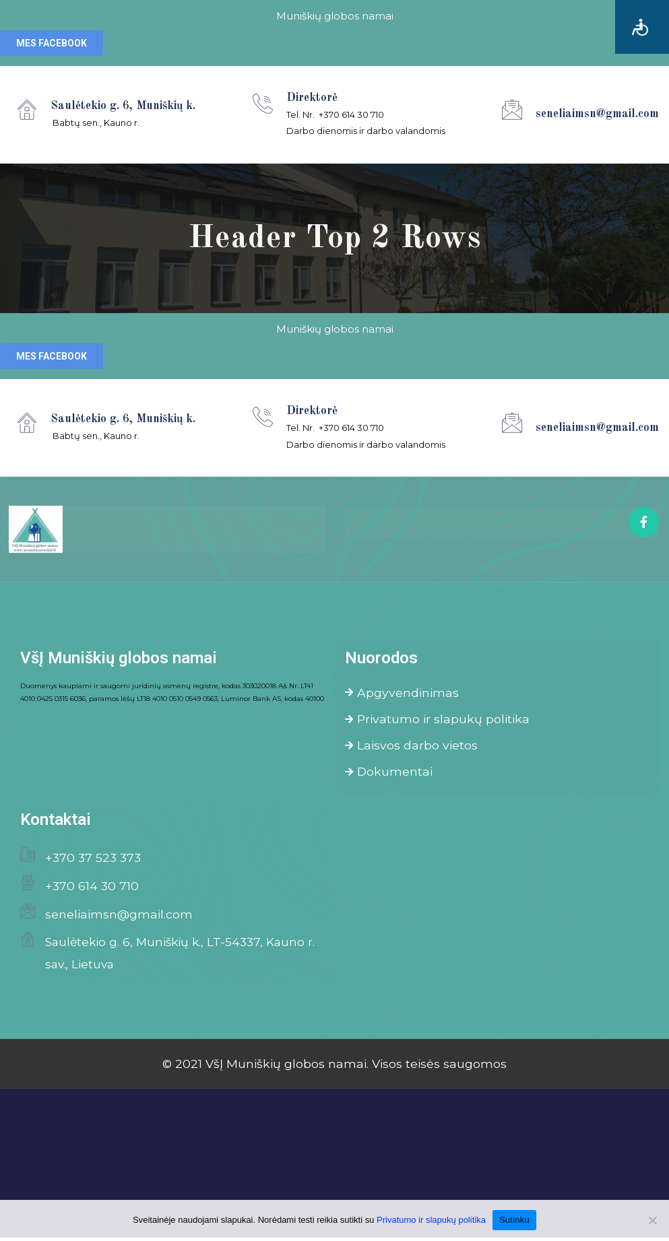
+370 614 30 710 (92, 889)
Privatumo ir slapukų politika (437, 720)
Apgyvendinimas (402, 693)
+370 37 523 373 (93, 861)
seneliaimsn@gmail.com (119, 917)
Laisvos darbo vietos (411, 747)
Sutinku (514, 1220)
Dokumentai (389, 774)
